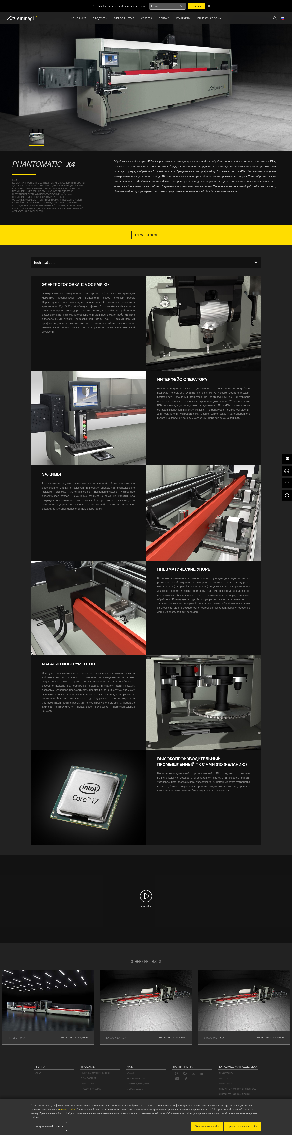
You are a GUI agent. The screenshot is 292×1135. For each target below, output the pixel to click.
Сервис (164, 18)
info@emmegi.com (135, 1089)
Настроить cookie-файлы (49, 1126)
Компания (78, 18)
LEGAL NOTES (225, 1078)
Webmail (130, 1073)
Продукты (100, 18)
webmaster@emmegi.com (138, 1084)
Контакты (183, 18)
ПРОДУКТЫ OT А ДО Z (91, 1089)
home (14, 180)
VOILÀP (38, 1073)
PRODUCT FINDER (88, 1084)
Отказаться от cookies (207, 1126)
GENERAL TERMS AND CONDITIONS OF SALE (237, 1089)
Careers (146, 18)
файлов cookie (67, 1109)
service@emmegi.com (136, 1078)
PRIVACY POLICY (226, 1073)
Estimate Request (146, 235)
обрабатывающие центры (28, 211)
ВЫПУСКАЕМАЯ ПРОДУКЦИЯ (95, 1073)
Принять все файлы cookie (242, 1126)
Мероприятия (124, 18)
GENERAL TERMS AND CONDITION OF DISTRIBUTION (234, 1097)
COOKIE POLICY (225, 1084)
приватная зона (209, 18)
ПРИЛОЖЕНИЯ (88, 1078)
